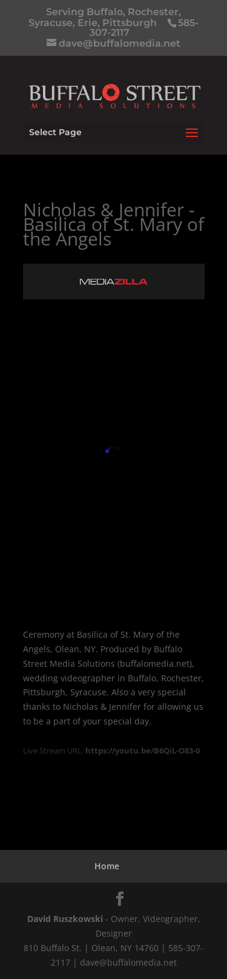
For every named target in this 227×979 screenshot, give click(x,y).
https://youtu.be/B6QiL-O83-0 (142, 750)
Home (106, 866)
